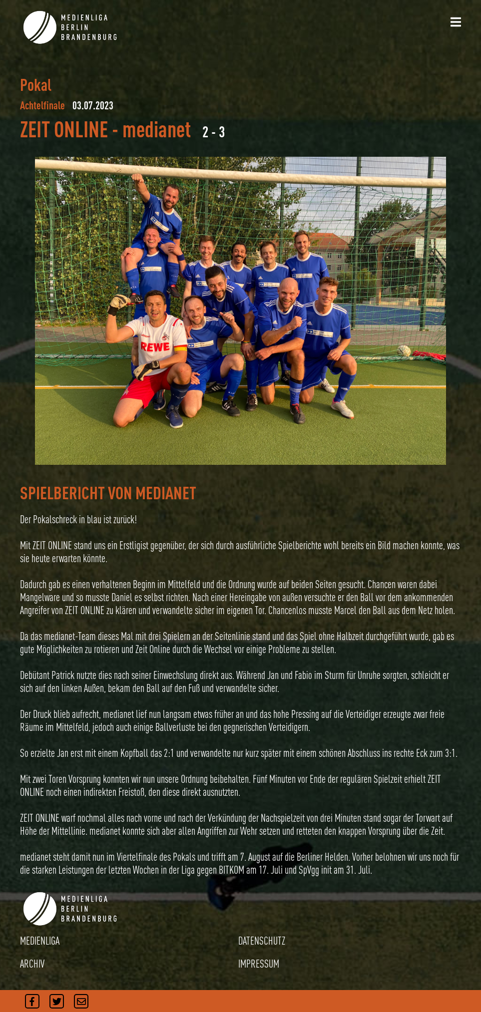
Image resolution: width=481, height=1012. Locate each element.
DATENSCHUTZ (261, 940)
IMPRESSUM (258, 963)
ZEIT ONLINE (64, 129)
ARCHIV (32, 963)
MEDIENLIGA (39, 940)
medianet (156, 129)
